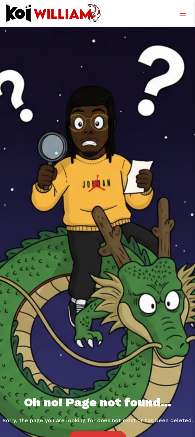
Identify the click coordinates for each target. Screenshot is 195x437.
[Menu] (183, 13)
